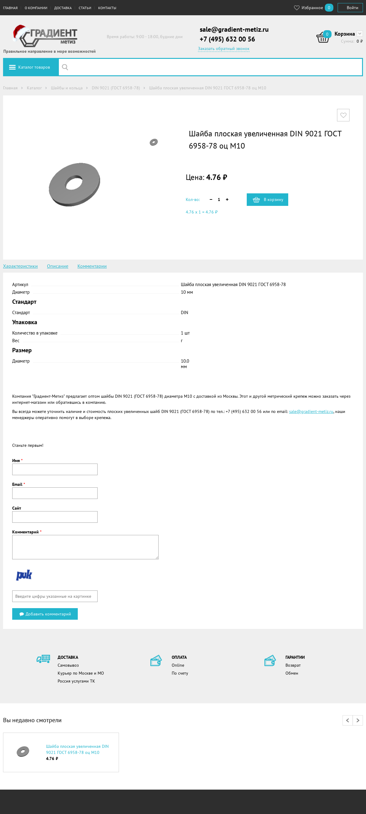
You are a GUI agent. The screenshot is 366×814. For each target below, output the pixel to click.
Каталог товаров (34, 67)
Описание (57, 266)
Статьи (85, 7)
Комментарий (26, 532)
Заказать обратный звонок (223, 48)
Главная (10, 7)
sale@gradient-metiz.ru (234, 29)
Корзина (345, 33)
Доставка (63, 7)
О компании (36, 7)
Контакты (107, 7)
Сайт (16, 508)
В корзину (273, 199)
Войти (352, 7)
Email (18, 484)
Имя (17, 460)
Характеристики (20, 266)
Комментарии (92, 266)
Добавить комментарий (45, 614)
